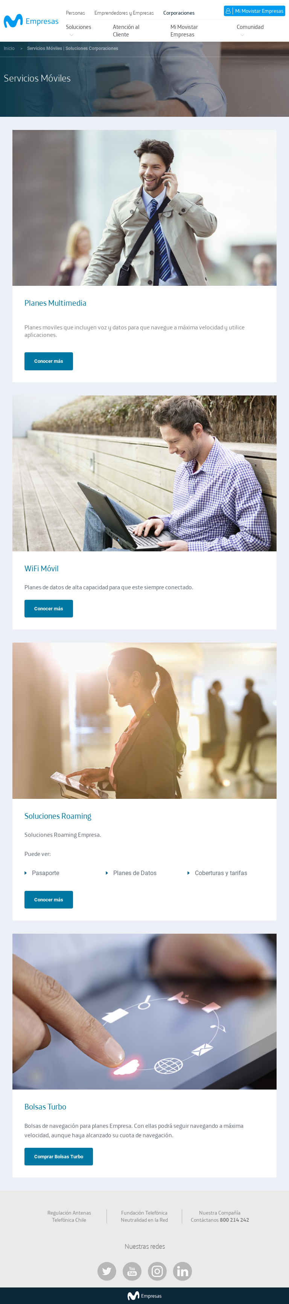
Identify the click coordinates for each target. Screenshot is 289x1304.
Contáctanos (220, 1219)
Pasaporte (45, 873)
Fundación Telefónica (144, 1212)
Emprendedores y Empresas (124, 12)
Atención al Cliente (126, 30)
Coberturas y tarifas (221, 873)
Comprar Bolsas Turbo (58, 1156)
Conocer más (48, 361)
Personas (75, 12)
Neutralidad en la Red (144, 1219)
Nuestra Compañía (219, 1212)
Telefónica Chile (69, 1219)
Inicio (10, 48)
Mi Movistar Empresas (184, 30)
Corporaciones (179, 12)
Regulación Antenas (69, 1212)
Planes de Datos (135, 873)
